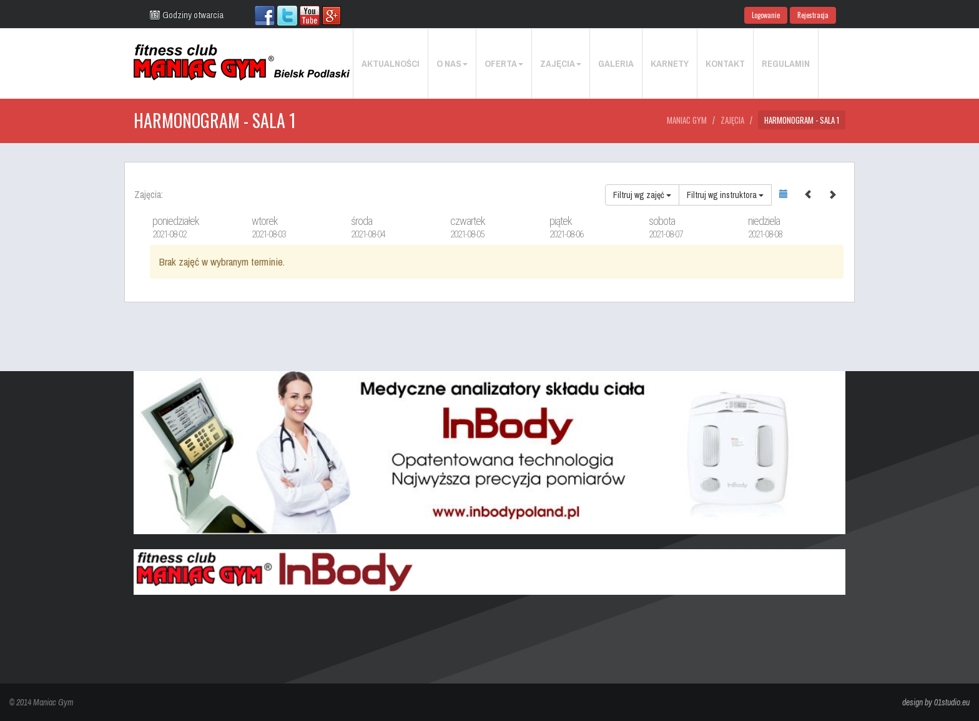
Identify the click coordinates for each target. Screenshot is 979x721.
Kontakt (725, 63)
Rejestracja (813, 15)
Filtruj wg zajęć (642, 195)
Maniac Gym (687, 120)
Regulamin (786, 63)
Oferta (504, 63)
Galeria (616, 63)
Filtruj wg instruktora (725, 195)
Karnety (670, 63)
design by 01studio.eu (936, 702)
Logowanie (766, 15)
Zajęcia (560, 63)
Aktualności (391, 63)
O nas (452, 63)
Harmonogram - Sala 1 (801, 120)
